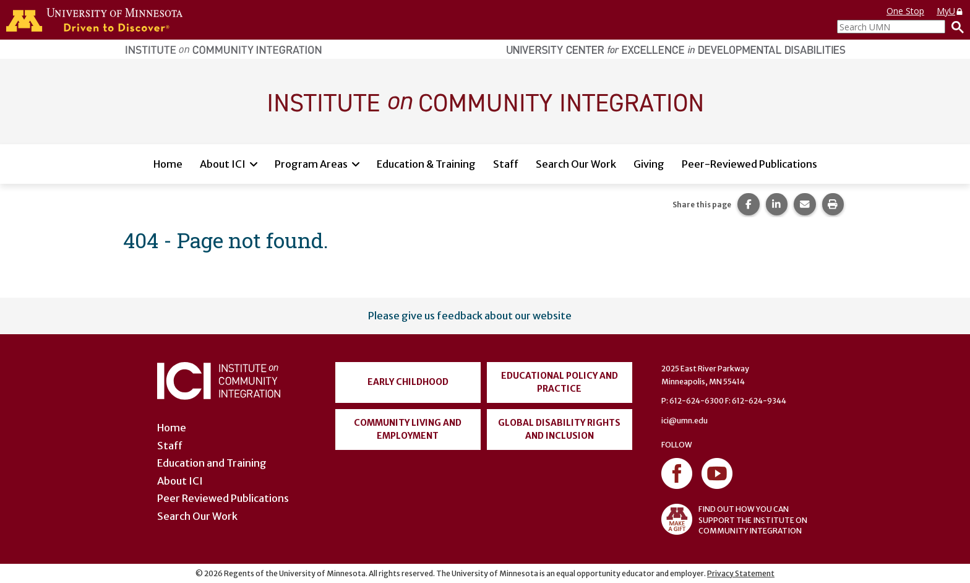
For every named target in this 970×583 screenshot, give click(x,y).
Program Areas (311, 164)
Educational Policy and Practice (559, 382)
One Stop (905, 11)
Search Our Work (576, 164)
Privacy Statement (741, 573)
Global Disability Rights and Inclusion (559, 429)
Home (167, 164)
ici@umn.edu (684, 420)
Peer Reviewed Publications (223, 498)
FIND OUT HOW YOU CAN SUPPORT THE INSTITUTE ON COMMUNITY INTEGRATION (734, 519)
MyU (950, 11)
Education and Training (212, 463)
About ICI (223, 164)
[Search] (954, 26)
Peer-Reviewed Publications (749, 164)
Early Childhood (408, 381)
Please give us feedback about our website (470, 315)
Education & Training (426, 164)
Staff (505, 164)
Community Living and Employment (407, 429)
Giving (648, 164)
